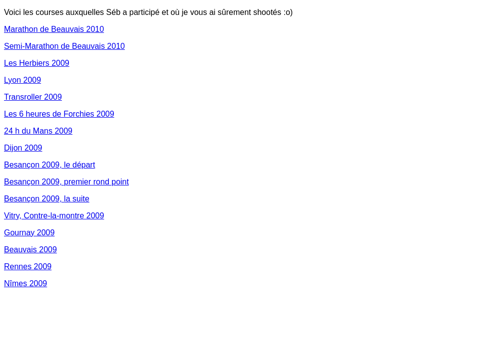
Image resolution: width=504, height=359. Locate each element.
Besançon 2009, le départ (49, 165)
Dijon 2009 (23, 148)
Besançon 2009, (34, 182)
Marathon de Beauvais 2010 (54, 29)
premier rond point (96, 182)
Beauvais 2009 (30, 249)
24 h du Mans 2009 (38, 131)
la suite (76, 198)
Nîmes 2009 (25, 283)
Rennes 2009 (27, 266)
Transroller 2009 (33, 97)
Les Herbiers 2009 (36, 63)
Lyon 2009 (22, 80)
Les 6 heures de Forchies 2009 (59, 114)
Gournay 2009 (29, 232)
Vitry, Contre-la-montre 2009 (54, 215)
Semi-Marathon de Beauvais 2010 (64, 46)
